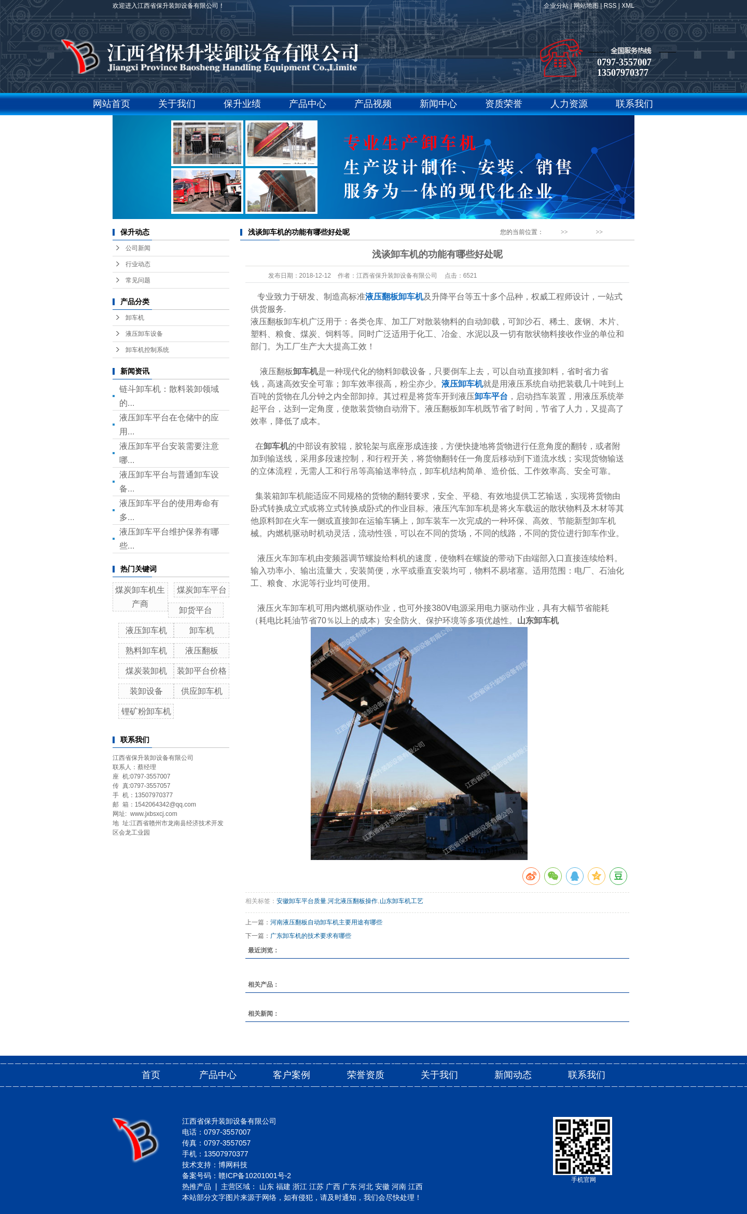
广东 (349, 1186)
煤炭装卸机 (146, 670)
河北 (365, 1186)
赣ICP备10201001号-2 (254, 1175)
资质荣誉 (503, 104)
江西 (415, 1186)
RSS (610, 5)
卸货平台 (195, 610)
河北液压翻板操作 (353, 901)
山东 (266, 1186)
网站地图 (586, 5)
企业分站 (556, 5)
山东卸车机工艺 (401, 901)
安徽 (382, 1186)
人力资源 (569, 104)
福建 (283, 1186)
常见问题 (138, 280)
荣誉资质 (365, 1075)
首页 (151, 1075)
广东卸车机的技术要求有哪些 (310, 935)
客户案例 (291, 1075)
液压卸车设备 (144, 333)
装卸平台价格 (202, 670)
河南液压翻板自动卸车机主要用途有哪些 (326, 922)
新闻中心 (438, 104)
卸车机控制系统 (147, 349)
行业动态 (138, 264)
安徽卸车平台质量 (301, 901)
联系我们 (634, 104)
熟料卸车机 (146, 650)
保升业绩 (242, 104)
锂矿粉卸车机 (146, 711)
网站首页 (111, 104)
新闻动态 (581, 232)
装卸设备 (146, 691)
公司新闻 (138, 248)
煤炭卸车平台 (202, 589)
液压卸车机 (146, 630)
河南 (399, 1186)
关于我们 (177, 104)
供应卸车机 (202, 691)
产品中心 (307, 104)
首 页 (552, 232)
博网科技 (232, 1165)
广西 (333, 1186)
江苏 (316, 1186)
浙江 (300, 1186)
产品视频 (373, 104)
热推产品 (196, 1186)
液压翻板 (201, 650)
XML (627, 5)
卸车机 (135, 317)
